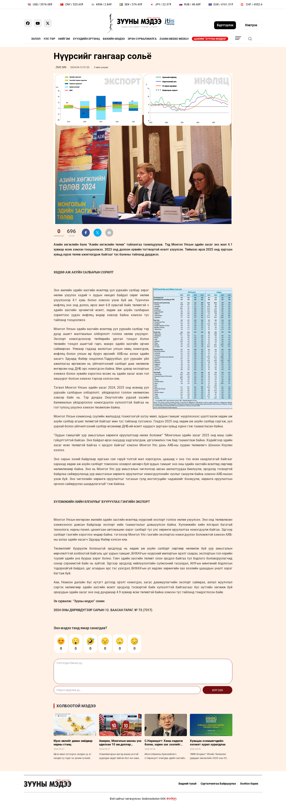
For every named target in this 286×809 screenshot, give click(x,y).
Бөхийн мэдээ (114, 38)
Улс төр (49, 38)
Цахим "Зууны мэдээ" (210, 38)
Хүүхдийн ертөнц (86, 38)
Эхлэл (36, 38)
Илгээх (217, 690)
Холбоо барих (249, 783)
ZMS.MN (61, 67)
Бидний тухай (187, 783)
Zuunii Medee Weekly (174, 38)
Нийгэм (64, 38)
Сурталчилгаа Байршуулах (218, 783)
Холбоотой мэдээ (76, 706)
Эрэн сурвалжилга (142, 38)
